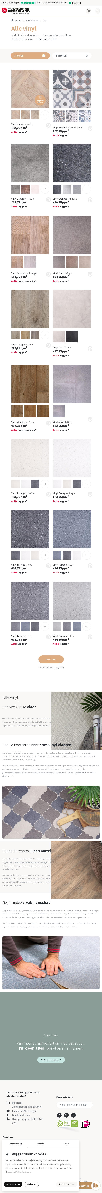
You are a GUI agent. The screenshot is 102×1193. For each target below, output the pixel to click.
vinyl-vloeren (32, 20)
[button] (30, 89)
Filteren (29, 55)
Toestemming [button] (15, 1143)
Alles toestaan (13, 1184)
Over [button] (66, 1143)
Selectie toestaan (66, 1184)
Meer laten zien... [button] (47, 39)
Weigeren (31, 1184)
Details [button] (40, 1143)
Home (16, 20)
